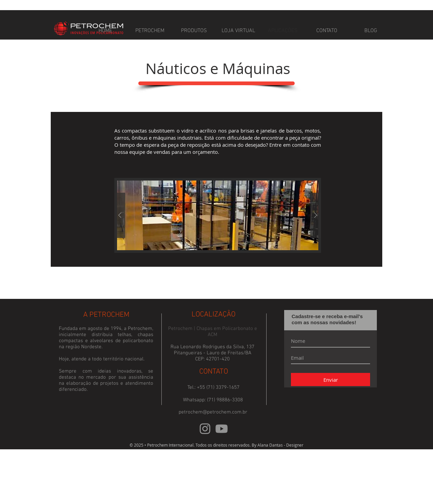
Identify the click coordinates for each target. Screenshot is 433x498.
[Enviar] (330, 379)
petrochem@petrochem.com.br (213, 412)
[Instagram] (205, 429)
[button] (217, 215)
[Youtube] (221, 429)
